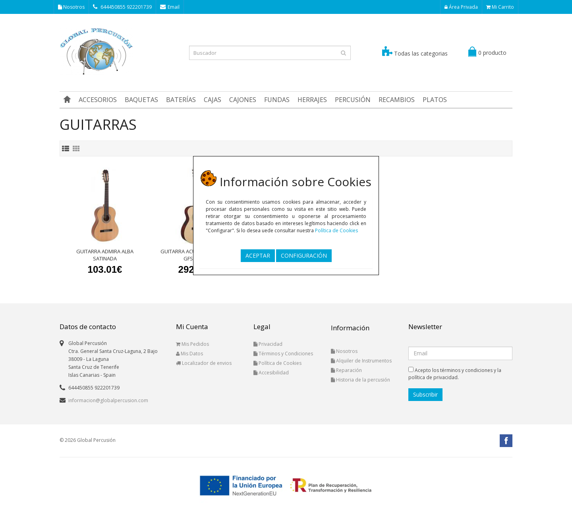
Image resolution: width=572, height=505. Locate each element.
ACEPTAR (257, 255)
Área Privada (461, 7)
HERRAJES (312, 99)
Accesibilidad (271, 372)
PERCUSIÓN (353, 99)
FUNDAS (277, 99)
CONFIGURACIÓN (304, 255)
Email (170, 7)
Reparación (346, 370)
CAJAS (212, 99)
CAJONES (242, 99)
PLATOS (435, 99)
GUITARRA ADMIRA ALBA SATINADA (104, 255)
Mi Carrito (500, 7)
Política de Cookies (336, 230)
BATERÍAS (181, 99)
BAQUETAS (141, 99)
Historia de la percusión (360, 379)
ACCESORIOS (98, 99)
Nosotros (71, 7)
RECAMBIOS (397, 99)
